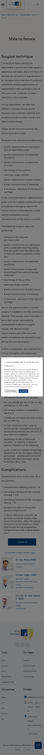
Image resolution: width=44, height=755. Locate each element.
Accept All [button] (23, 391)
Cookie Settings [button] (11, 391)
